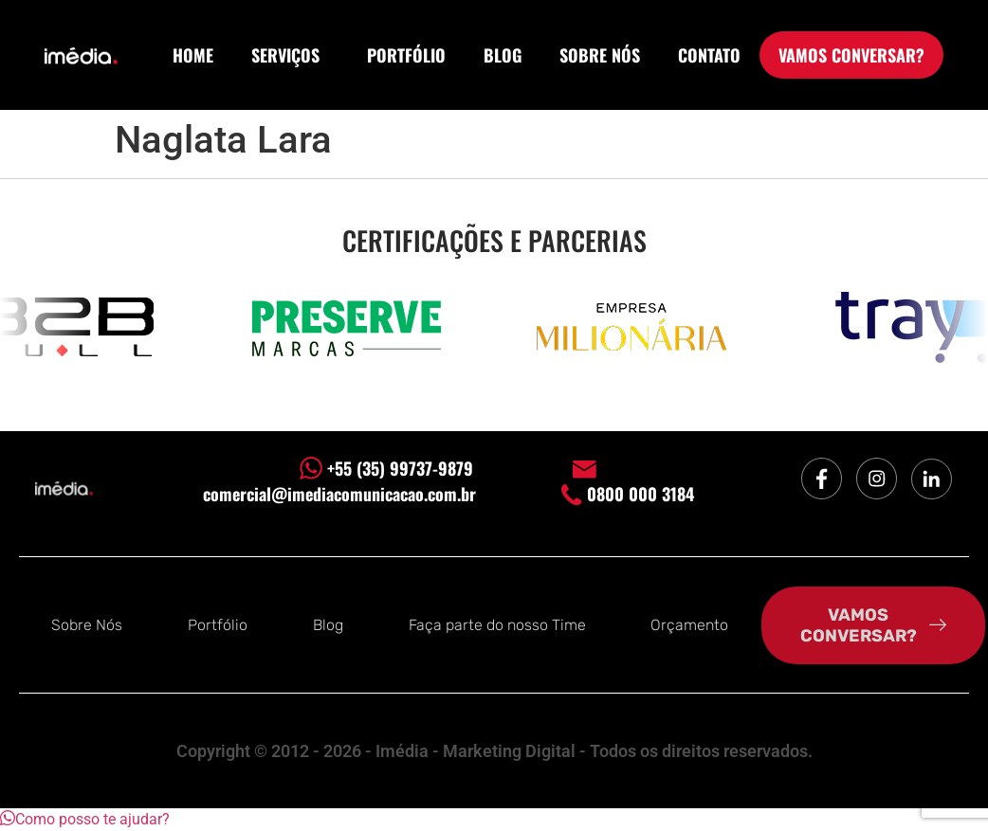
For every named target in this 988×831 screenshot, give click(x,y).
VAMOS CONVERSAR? (851, 55)
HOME (193, 55)
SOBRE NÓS (599, 55)
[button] (85, 819)
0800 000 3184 (627, 493)
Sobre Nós (86, 625)
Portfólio (217, 625)
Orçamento (689, 625)
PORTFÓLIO (406, 55)
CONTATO (709, 55)
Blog (328, 625)
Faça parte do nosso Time (497, 625)
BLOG (502, 55)
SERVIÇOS (290, 55)
